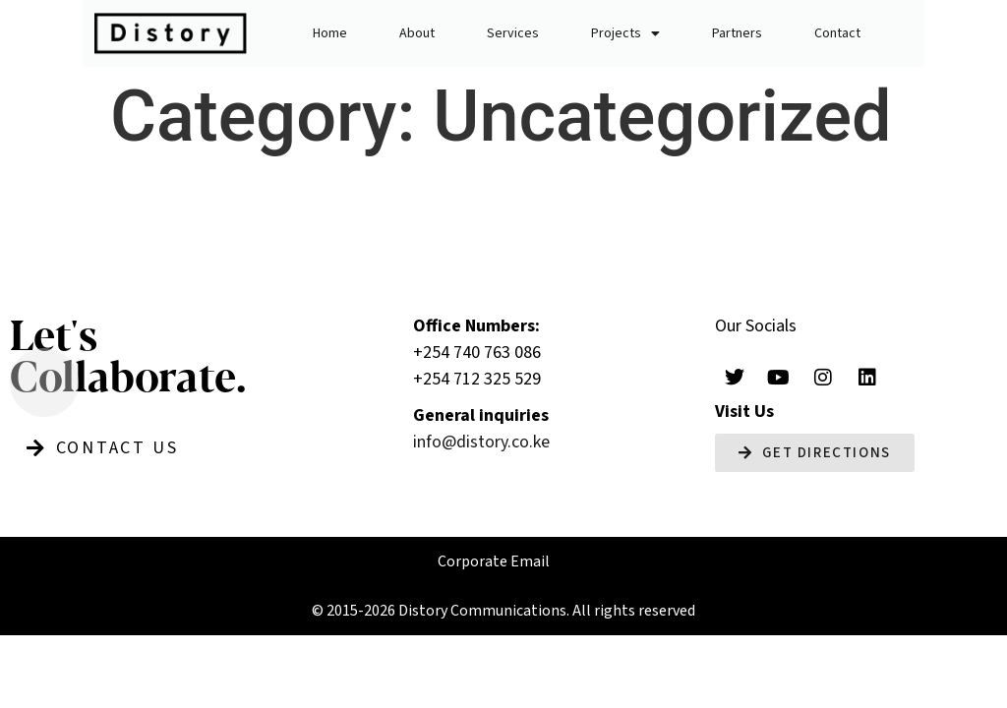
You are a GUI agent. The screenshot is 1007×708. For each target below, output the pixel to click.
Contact (837, 33)
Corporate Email (494, 561)
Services (513, 33)
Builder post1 (262, 206)
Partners (737, 33)
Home (330, 33)
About (417, 33)
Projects (625, 33)
